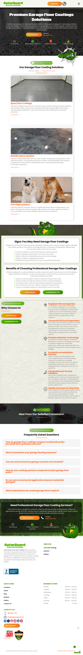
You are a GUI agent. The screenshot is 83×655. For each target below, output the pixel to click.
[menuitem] (61, 548)
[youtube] (14, 622)
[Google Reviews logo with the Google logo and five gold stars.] (27, 572)
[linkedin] (18, 622)
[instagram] (11, 622)
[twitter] (8, 622)
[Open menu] (79, 4)
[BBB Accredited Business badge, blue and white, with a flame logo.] (12, 572)
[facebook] (5, 622)
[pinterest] (21, 622)
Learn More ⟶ (15, 115)
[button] (41, 444)
